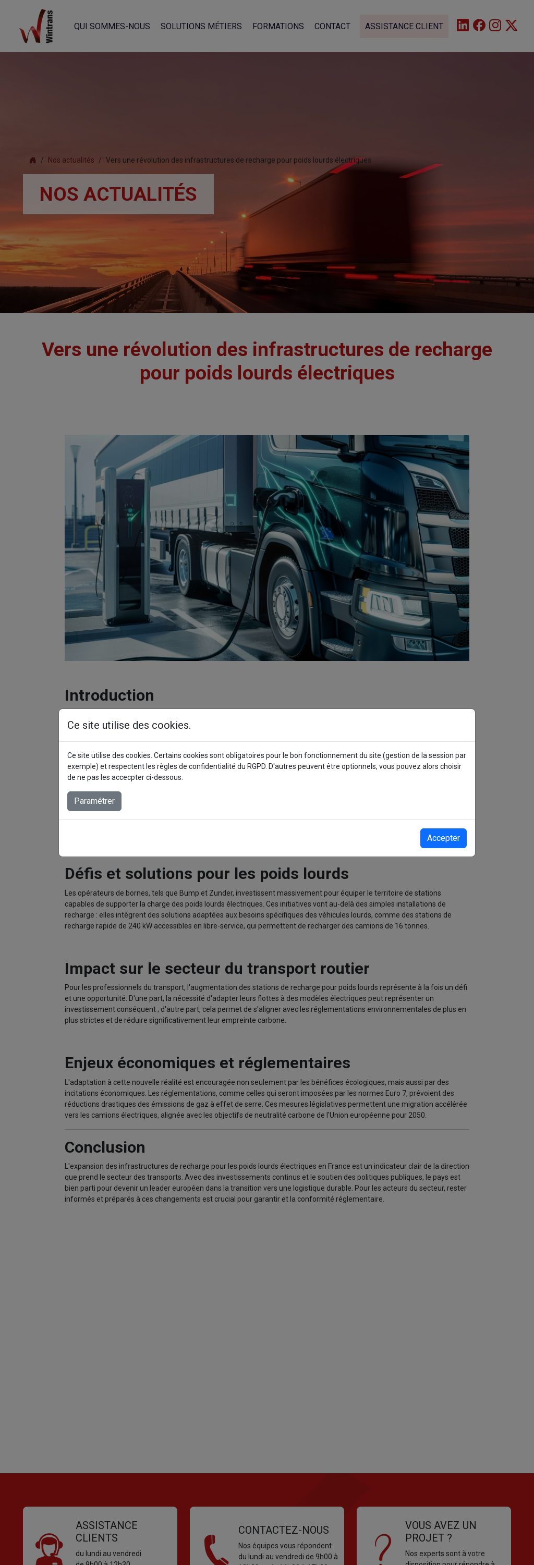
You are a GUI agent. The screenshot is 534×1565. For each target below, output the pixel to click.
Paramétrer (94, 801)
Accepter (443, 838)
